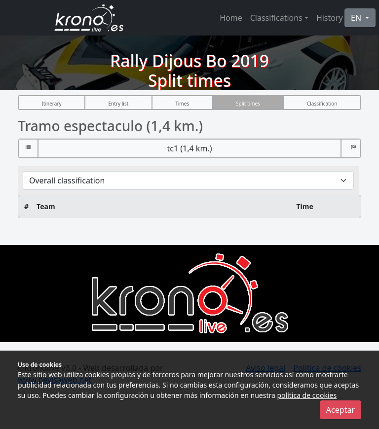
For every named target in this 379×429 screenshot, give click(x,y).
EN (357, 17)
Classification (322, 103)
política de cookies (307, 395)
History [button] (329, 17)
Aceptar (340, 409)
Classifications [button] (276, 17)
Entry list (119, 103)
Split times (248, 103)
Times (182, 103)
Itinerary (51, 103)
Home (231, 17)
